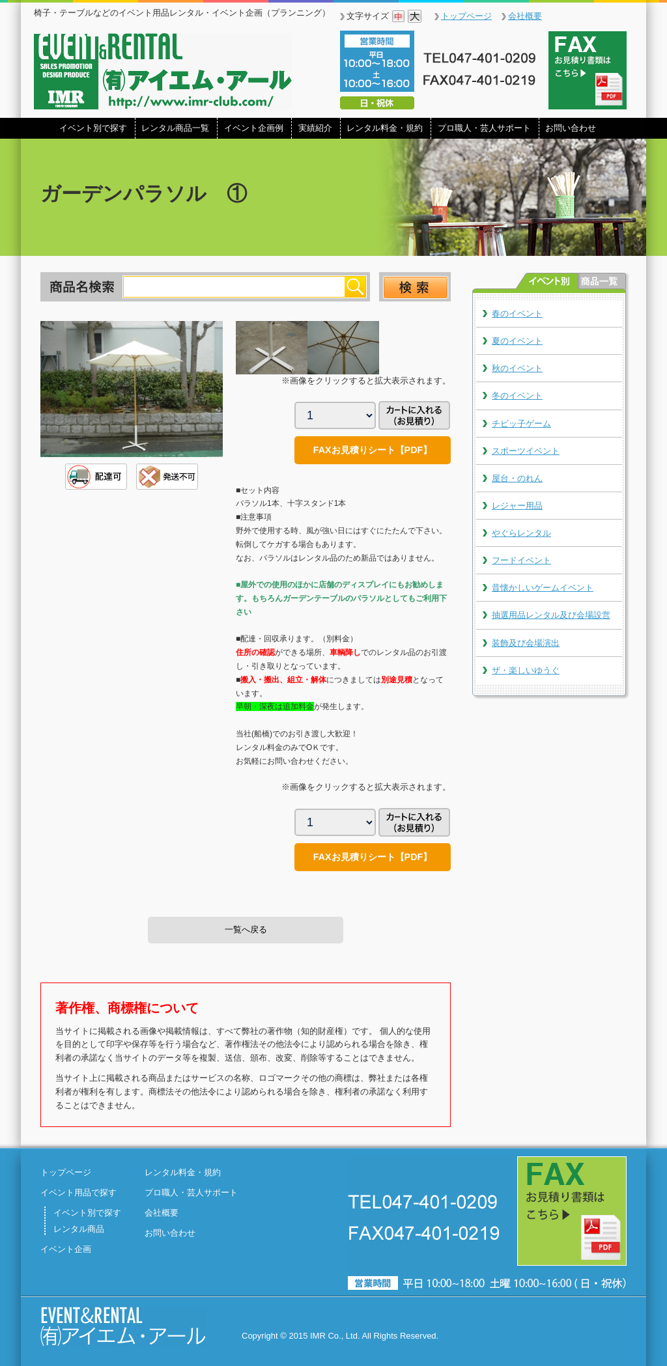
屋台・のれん (517, 478)
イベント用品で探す (78, 1192)
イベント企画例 (253, 128)
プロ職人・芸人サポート (484, 128)
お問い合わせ (570, 128)
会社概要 (525, 16)
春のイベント (517, 313)
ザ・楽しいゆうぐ (526, 670)
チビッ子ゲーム (521, 423)
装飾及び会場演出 (526, 643)
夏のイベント (517, 341)
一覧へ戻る (246, 929)
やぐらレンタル (521, 533)
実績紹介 (315, 128)
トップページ (466, 16)
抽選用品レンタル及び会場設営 (551, 615)
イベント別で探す (93, 128)
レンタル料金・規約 (385, 128)
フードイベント (521, 560)
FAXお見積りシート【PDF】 (372, 450)
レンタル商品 (78, 1229)
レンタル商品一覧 (175, 128)
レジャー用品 (517, 505)
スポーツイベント (526, 451)
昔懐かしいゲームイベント (542, 587)
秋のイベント (517, 368)
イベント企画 (65, 1249)
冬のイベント (517, 395)
